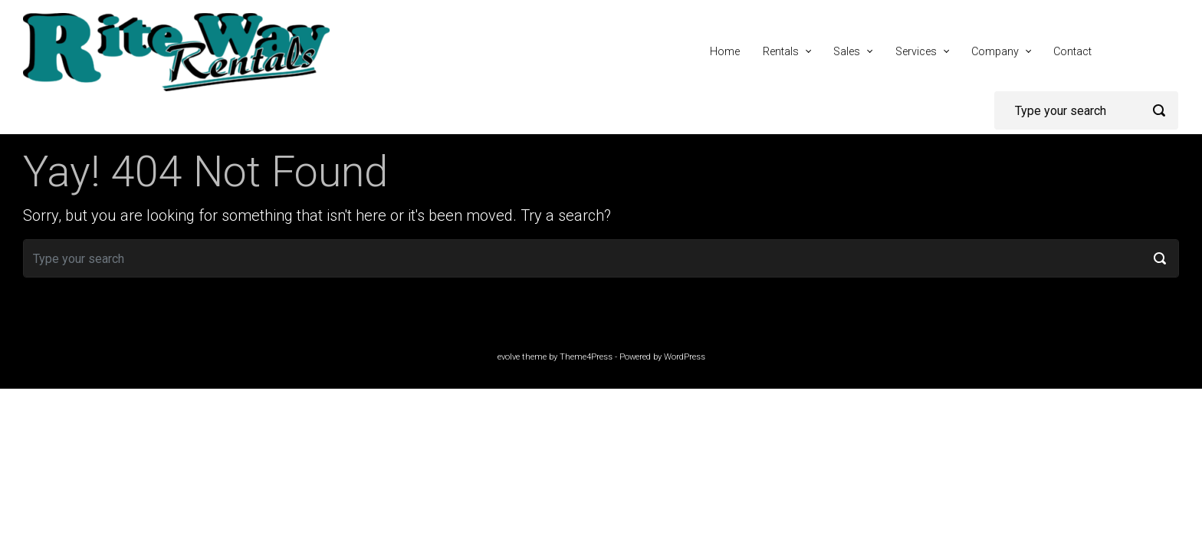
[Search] (1086, 110)
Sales (846, 51)
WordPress (684, 357)
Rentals (781, 51)
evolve (509, 357)
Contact (1072, 51)
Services (916, 51)
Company (995, 51)
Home (725, 51)
